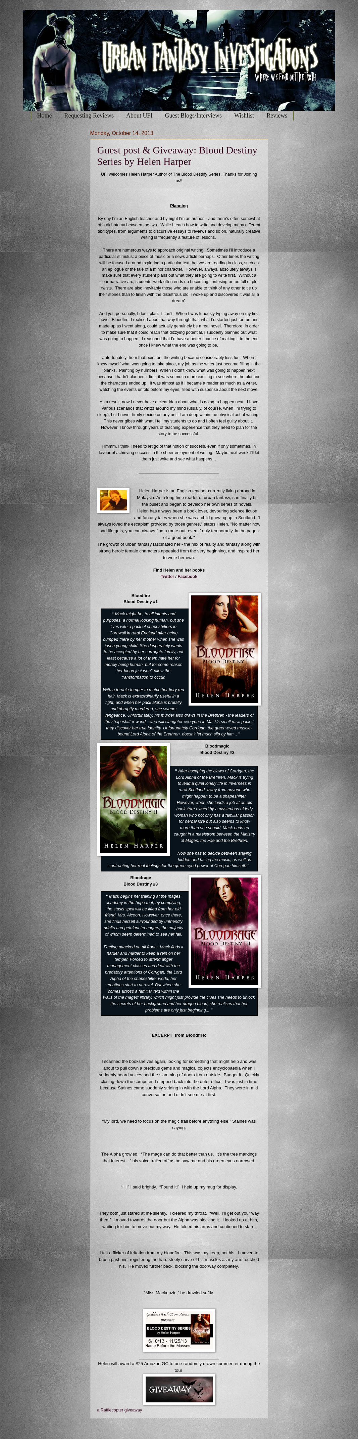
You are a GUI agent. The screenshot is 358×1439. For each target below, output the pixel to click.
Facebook (188, 576)
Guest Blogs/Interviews (193, 115)
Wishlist (244, 115)
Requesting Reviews (89, 115)
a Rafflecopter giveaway (119, 1410)
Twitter (167, 576)
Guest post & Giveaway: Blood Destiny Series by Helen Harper (177, 155)
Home (44, 115)
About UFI (139, 115)
